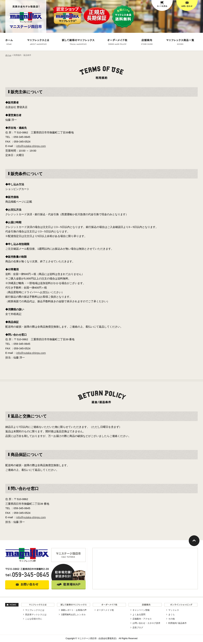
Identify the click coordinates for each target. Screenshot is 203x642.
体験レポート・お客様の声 (74, 610)
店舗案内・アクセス (142, 619)
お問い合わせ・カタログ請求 (146, 623)
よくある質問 (138, 614)
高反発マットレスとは (35, 614)
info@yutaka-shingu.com (31, 145)
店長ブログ (137, 627)
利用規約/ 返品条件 (177, 623)
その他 (171, 619)
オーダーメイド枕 (105, 610)
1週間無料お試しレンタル (73, 614)
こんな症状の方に (33, 619)
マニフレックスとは (34, 610)
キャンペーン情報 (141, 610)
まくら (171, 614)
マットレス (173, 610)
